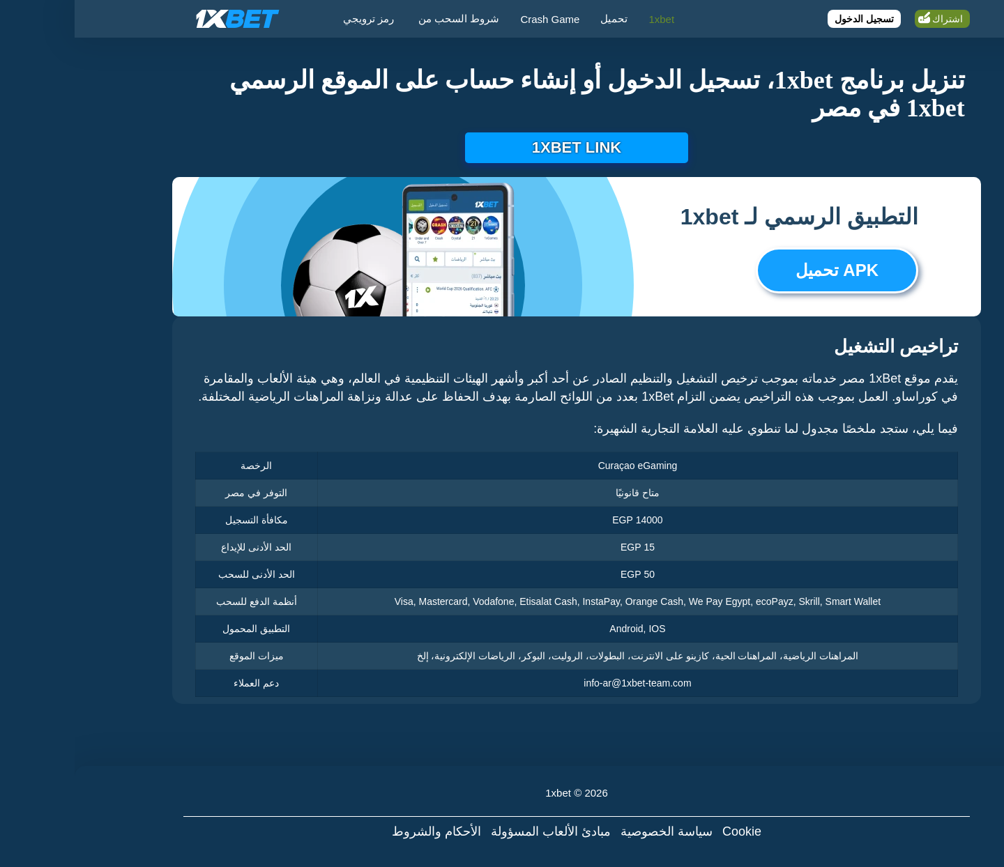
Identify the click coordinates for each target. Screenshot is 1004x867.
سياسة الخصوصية (592, 831)
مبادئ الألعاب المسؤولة (476, 831)
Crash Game (475, 19)
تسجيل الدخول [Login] (789, 18)
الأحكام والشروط (361, 831)
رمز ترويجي (293, 18)
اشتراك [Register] (873, 18)
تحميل (539, 18)
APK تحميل (762, 270)
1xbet (587, 19)
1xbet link (502, 147)
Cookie (667, 831)
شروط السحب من (384, 18)
